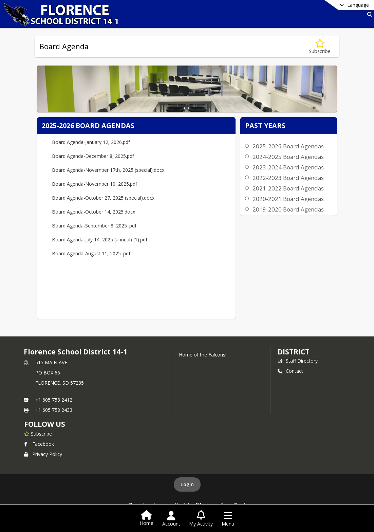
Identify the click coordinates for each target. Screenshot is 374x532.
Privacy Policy (43, 454)
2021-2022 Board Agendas (288, 188)
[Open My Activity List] (201, 518)
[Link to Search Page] (368, 14)
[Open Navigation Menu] (228, 518)
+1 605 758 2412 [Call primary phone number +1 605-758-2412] (53, 400)
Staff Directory (298, 360)
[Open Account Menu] (171, 518)
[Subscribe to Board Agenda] (320, 46)
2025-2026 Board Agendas (288, 146)
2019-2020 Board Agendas (288, 209)
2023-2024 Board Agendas (288, 167)
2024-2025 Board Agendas (288, 157)
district (294, 351)
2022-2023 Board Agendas (288, 178)
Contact (290, 371)
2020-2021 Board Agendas (288, 199)
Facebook (39, 444)
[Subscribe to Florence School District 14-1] (38, 433)
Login (187, 484)
